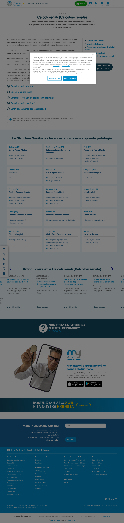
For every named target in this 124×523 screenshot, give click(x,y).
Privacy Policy (66, 66)
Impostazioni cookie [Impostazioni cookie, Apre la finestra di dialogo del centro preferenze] (54, 78)
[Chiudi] (93, 54)
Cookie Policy (56, 66)
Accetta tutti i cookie (70, 78)
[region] (63, 68)
